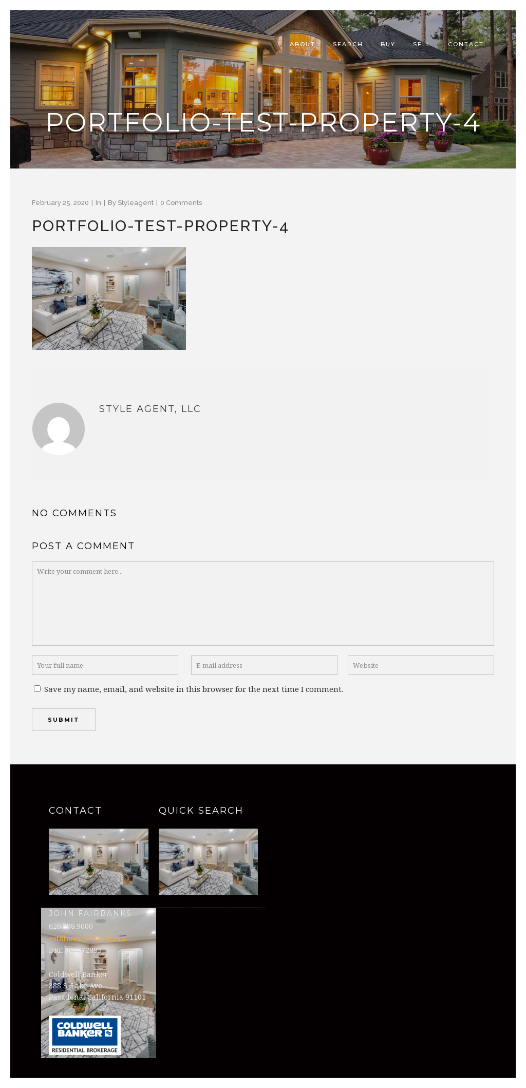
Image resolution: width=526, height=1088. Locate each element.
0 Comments (181, 203)
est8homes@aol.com (87, 938)
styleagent (136, 203)
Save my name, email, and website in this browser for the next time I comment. (193, 689)
